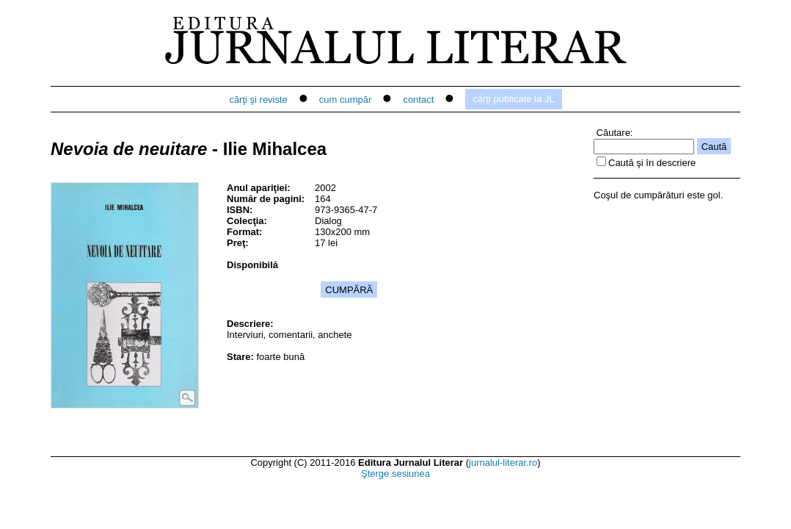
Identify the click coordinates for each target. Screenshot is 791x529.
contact (418, 99)
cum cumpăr (345, 99)
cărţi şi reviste (258, 99)
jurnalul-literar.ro (503, 462)
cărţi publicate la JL (513, 98)
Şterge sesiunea (395, 473)
